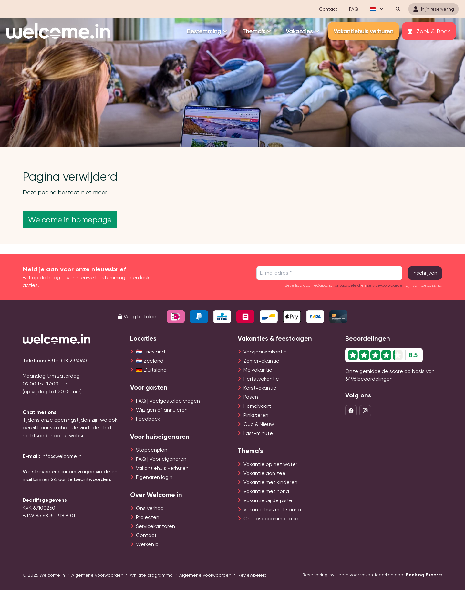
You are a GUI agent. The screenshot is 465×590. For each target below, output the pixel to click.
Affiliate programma (151, 575)
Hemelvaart (257, 406)
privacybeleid (347, 285)
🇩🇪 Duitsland (151, 370)
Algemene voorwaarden (97, 575)
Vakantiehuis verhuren (162, 468)
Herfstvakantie (261, 379)
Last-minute (258, 433)
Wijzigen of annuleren (162, 410)
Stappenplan (151, 450)
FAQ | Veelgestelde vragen (168, 401)
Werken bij (148, 544)
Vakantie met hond (266, 491)
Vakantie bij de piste (267, 500)
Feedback (148, 419)
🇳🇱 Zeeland (149, 361)
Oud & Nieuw (258, 424)
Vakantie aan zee (264, 473)
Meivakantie (257, 370)
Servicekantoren (155, 526)
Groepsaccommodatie (270, 518)
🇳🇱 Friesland (150, 352)
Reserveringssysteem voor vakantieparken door (372, 575)
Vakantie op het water (270, 464)
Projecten (147, 517)
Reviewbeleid (252, 575)
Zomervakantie (261, 361)
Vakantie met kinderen (270, 482)
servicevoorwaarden (386, 285)
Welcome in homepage (70, 219)
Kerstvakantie (259, 388)
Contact (146, 535)
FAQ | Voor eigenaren (161, 459)
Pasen (250, 397)
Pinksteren (255, 415)
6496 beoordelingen (369, 379)
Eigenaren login (154, 477)
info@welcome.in (62, 456)
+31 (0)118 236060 (67, 360)
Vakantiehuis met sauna (272, 509)
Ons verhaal (150, 508)
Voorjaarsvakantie (265, 352)
